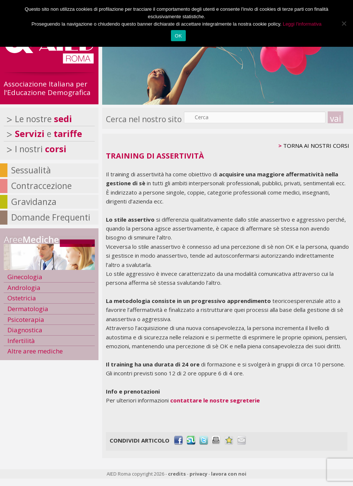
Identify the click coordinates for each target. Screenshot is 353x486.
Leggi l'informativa (302, 24)
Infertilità (21, 340)
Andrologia (24, 287)
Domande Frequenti (50, 217)
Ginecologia (24, 277)
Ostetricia (21, 298)
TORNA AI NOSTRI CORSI (316, 145)
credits (177, 473)
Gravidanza (33, 202)
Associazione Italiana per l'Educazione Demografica (47, 88)
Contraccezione (41, 186)
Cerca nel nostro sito (144, 119)
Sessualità (31, 170)
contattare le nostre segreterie (215, 400)
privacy (198, 473)
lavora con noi (228, 473)
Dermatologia (27, 308)
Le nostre (43, 119)
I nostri (41, 149)
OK (178, 36)
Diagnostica (24, 330)
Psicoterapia (25, 319)
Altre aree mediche (35, 351)
